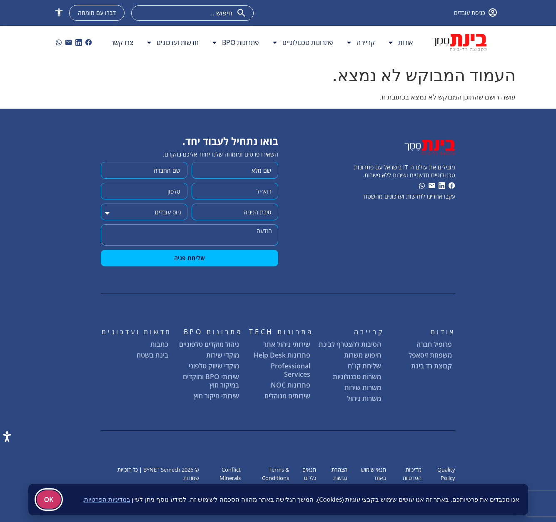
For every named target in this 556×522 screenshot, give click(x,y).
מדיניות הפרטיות (412, 473)
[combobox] (192, 13)
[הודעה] (189, 234)
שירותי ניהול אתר (286, 344)
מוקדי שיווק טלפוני (214, 365)
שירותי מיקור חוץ (216, 395)
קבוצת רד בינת (431, 365)
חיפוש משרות (362, 355)
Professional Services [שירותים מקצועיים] (290, 370)
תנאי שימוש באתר (373, 473)
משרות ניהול (364, 398)
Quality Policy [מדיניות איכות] (446, 473)
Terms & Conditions (275, 473)
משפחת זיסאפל (430, 355)
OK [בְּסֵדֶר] (49, 499)
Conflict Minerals (230, 473)
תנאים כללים (309, 473)
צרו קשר (122, 42)
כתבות (159, 344)
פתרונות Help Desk (282, 355)
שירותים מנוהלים (287, 395)
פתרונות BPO (235, 42)
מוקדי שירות (222, 355)
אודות (400, 42)
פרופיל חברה (434, 344)
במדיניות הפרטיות (107, 499)
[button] (58, 12)
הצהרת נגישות (339, 473)
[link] (88, 42)
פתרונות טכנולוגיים (302, 42)
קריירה (360, 42)
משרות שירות (362, 387)
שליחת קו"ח (364, 365)
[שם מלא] (235, 170)
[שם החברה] (144, 170)
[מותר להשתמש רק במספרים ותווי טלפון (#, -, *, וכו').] (144, 191)
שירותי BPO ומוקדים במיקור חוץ (211, 381)
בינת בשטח (152, 355)
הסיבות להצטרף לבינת (350, 344)
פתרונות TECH (281, 331)
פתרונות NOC (290, 385)
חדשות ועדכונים (172, 42)
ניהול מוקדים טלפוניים (209, 344)
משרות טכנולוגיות (357, 376)
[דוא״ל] (235, 191)
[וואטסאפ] (58, 42)
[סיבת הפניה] (235, 212)
